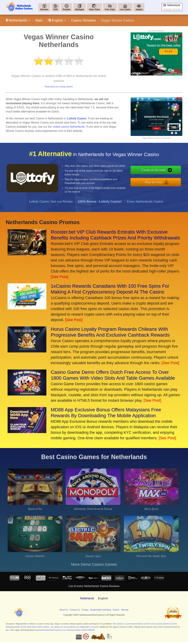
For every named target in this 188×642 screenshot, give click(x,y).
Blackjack (79, 9)
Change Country (172, 9)
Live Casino (125, 9)
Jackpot (139, 9)
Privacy (85, 610)
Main (39, 20)
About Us (63, 610)
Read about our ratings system (59, 86)
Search (116, 610)
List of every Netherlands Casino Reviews (93, 586)
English (57, 20)
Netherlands (18, 20)
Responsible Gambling (100, 610)
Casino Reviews (83, 20)
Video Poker (94, 9)
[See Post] (59, 277)
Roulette (66, 9)
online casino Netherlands (69, 126)
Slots (55, 9)
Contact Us (75, 610)
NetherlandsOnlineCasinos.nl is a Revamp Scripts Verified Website (67, 630)
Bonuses (44, 9)
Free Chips (110, 9)
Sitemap (125, 610)
